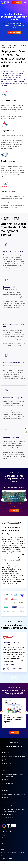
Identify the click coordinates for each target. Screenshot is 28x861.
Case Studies (5, 840)
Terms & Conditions (6, 852)
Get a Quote (17, 2)
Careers (4, 844)
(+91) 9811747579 (9, 763)
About (3, 838)
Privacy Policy (15, 852)
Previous (2, 499)
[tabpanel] (14, 603)
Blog (3, 842)
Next (25, 499)
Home (3, 836)
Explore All (14, 732)
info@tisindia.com (8, 760)
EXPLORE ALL (14, 510)
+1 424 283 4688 (8, 783)
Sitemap (22, 852)
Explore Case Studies (14, 32)
